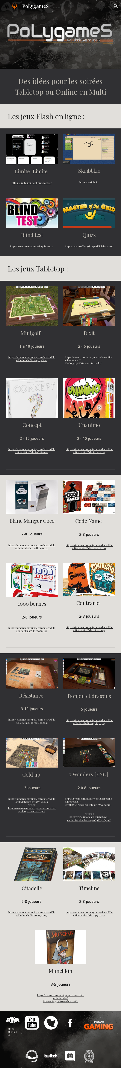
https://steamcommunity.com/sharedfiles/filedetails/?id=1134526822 (31, 358)
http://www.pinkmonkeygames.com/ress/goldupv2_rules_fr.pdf (32, 809)
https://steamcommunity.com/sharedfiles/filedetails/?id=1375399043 (31, 800)
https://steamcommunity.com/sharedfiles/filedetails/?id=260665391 (31, 629)
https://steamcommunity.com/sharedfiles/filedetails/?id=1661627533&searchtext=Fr (60, 998)
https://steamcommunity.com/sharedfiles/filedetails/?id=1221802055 (31, 721)
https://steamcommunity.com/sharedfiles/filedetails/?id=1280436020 (31, 546)
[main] (60, 86)
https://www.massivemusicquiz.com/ (31, 246)
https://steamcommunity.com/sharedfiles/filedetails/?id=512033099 (31, 914)
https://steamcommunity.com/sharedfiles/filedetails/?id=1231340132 (89, 914)
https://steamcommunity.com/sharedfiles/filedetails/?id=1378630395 (89, 721)
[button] (5, 6)
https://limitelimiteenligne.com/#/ (31, 182)
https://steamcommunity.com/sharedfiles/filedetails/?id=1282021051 (89, 628)
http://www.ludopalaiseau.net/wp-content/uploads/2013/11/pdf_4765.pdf (88, 818)
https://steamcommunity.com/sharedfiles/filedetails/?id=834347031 (89, 450)
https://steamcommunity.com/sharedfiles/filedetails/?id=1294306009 (89, 546)
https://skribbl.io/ (89, 182)
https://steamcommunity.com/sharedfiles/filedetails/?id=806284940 (31, 450)
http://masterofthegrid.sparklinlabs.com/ (89, 246)
